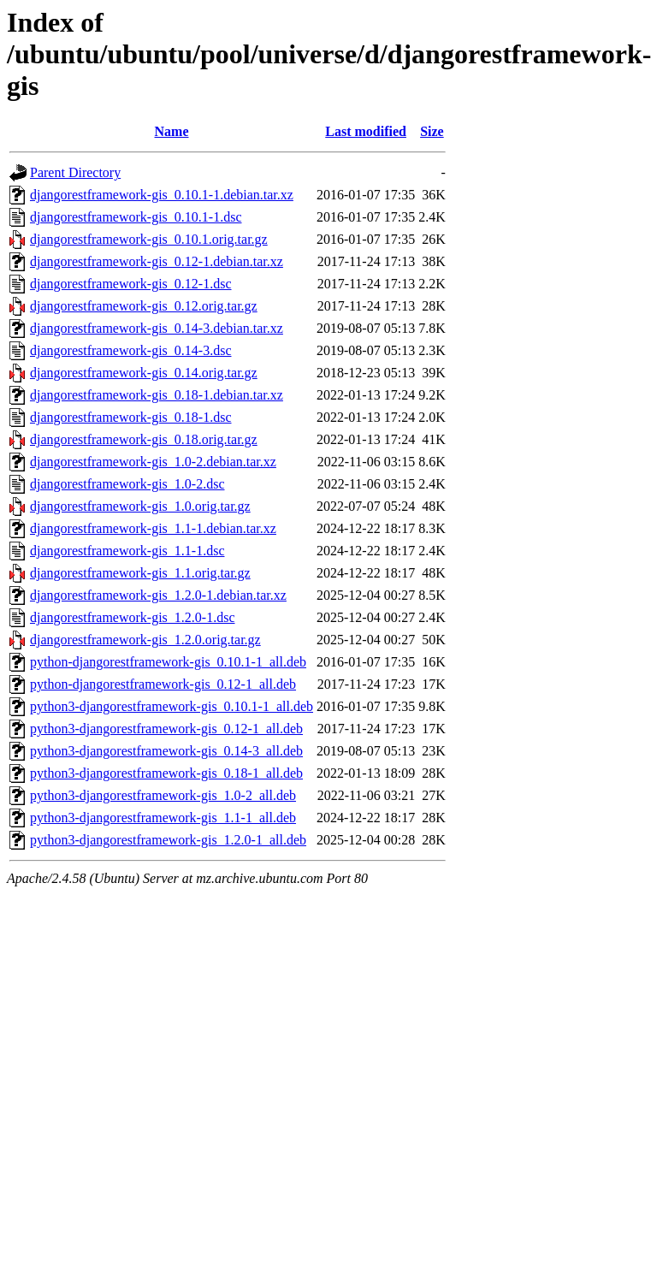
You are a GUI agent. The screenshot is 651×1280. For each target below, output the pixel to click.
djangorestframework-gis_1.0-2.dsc (127, 484)
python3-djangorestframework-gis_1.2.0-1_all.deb (168, 840)
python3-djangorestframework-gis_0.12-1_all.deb (166, 728)
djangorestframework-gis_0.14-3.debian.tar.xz (156, 328)
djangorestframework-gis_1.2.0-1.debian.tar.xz (158, 595)
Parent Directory (75, 172)
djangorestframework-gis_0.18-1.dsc (131, 417)
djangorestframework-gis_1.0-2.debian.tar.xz (153, 461)
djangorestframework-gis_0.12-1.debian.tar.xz (156, 261)
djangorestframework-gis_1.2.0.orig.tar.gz (145, 639)
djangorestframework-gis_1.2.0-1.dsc (132, 617)
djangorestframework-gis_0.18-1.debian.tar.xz (156, 395)
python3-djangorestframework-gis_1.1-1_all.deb (163, 817)
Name (172, 131)
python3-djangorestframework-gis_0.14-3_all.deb (166, 751)
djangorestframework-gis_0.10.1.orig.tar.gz (149, 239)
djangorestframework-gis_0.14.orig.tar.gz (143, 372)
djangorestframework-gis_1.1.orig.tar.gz (140, 573)
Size (432, 131)
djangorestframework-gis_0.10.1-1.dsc (136, 217)
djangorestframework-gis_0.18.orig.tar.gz (143, 439)
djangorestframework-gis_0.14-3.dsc (131, 350)
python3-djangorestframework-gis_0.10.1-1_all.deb (171, 706)
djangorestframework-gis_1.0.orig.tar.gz (140, 506)
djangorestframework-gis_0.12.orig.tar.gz (143, 306)
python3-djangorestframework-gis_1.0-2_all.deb (163, 795)
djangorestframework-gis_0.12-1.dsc (131, 283)
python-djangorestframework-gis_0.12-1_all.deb (163, 684)
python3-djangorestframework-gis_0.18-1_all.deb (166, 773)
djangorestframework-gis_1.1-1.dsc (127, 550)
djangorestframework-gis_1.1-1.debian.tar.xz (153, 528)
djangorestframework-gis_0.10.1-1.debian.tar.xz (161, 194)
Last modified (365, 131)
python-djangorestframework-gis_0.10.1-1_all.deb (168, 662)
